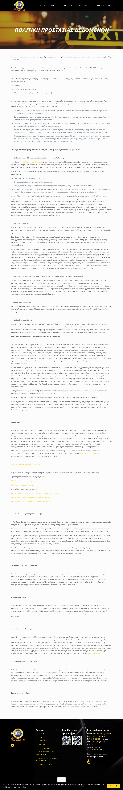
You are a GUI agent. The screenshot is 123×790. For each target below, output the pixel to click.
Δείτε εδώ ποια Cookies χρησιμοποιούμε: (26, 464)
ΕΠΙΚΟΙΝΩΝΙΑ (44, 748)
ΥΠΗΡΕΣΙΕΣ (43, 737)
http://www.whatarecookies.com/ (22, 485)
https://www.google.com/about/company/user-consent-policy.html (34, 493)
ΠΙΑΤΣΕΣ (42, 744)
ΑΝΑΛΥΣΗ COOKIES (45, 764)
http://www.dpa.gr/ (94, 653)
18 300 (93, 742)
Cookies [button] (23, 787)
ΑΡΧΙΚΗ (41, 734)
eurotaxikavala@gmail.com (102, 734)
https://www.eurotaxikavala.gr (31, 162)
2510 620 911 (95, 736)
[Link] (109, 5)
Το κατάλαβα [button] (114, 786)
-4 (100, 739)
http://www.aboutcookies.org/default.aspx (26, 481)
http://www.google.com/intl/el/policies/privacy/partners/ (30, 501)
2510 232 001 (95, 739)
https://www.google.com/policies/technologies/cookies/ (30, 497)
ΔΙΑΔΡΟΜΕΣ (43, 741)
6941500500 (94, 750)
